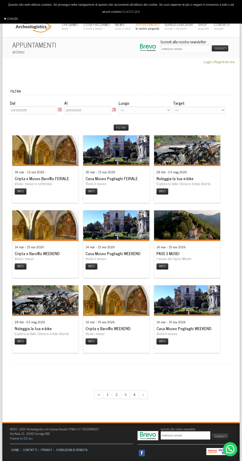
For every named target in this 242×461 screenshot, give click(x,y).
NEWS (122, 26)
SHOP (203, 26)
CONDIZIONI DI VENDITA (71, 449)
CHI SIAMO (70, 26)
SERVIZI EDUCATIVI (178, 26)
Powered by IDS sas (21, 438)
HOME (15, 449)
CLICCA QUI (131, 11)
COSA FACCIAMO (96, 26)
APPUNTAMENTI (147, 26)
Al (66, 103)
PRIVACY (46, 449)
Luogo (124, 103)
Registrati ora (224, 61)
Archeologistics (32, 25)
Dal (12, 103)
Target (179, 103)
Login (208, 61)
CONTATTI (221, 26)
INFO (20, 191)
